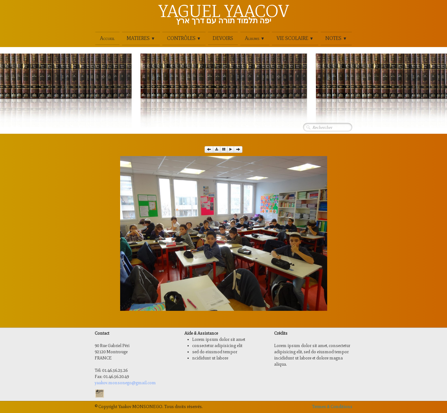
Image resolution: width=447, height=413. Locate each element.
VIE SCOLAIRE (295, 38)
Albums (254, 38)
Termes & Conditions (332, 406)
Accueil (107, 38)
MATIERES (141, 38)
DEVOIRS (223, 38)
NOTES (336, 38)
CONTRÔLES (184, 38)
